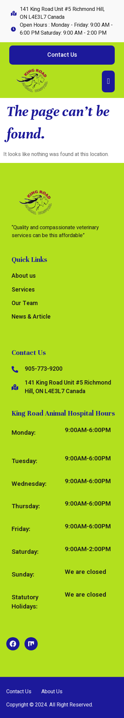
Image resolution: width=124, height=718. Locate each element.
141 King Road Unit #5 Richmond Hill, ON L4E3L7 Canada (62, 13)
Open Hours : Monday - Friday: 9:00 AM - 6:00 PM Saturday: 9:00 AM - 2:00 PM (66, 29)
